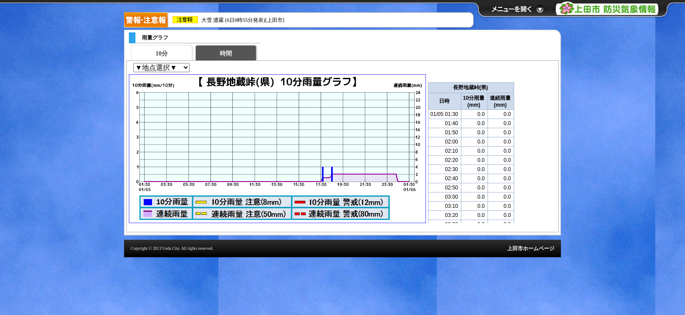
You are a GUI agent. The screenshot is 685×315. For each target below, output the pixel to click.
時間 (226, 53)
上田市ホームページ (530, 248)
